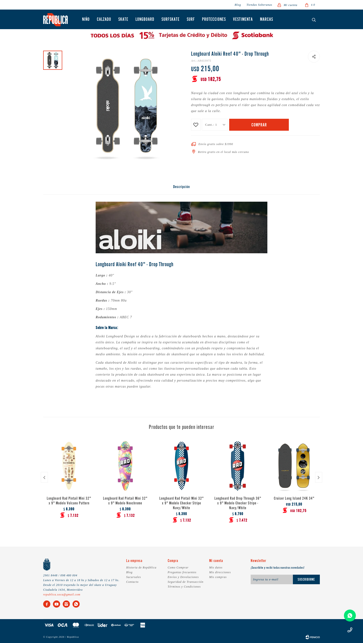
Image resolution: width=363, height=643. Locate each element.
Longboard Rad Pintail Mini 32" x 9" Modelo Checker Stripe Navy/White (181, 503)
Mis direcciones (220, 572)
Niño (86, 19)
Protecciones (214, 19)
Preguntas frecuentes (182, 572)
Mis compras (218, 577)
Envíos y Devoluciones (183, 577)
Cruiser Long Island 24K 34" (294, 498)
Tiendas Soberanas (259, 4)
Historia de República (141, 567)
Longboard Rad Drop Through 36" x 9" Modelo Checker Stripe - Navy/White (237, 503)
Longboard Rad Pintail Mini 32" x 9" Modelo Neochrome (125, 501)
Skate (123, 19)
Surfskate (170, 19)
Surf (191, 19)
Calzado (104, 19)
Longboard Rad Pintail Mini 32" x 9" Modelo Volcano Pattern (69, 501)
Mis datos (216, 567)
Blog (238, 4)
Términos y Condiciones (184, 586)
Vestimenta (243, 19)
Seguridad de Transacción (185, 582)
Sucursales (133, 577)
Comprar (259, 125)
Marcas (266, 19)
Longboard (144, 19)
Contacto (132, 582)
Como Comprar (178, 567)
